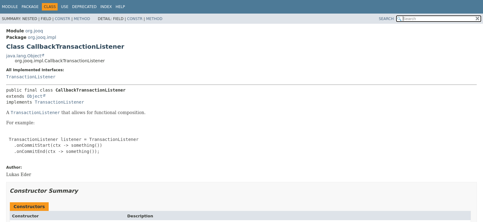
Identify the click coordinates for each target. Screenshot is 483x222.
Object (35, 96)
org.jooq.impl (42, 37)
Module (10, 7)
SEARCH (386, 19)
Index (106, 7)
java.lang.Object (23, 55)
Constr (62, 19)
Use (64, 7)
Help (120, 7)
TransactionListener (30, 76)
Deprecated (84, 7)
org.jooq (34, 30)
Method (82, 19)
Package (30, 7)
